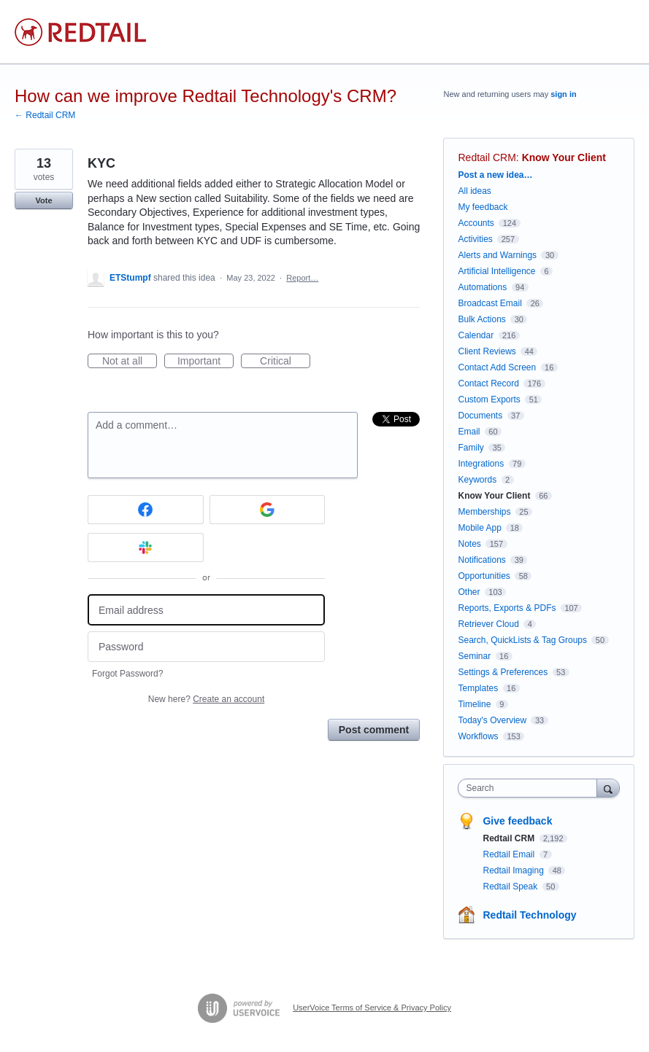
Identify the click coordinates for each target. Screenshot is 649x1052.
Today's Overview (492, 720)
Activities (475, 239)
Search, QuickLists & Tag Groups (522, 640)
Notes (469, 544)
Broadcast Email (489, 303)
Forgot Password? (127, 674)
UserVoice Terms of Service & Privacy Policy (372, 1007)
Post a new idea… (495, 175)
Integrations (481, 464)
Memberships (484, 512)
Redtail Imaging (514, 870)
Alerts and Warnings (497, 255)
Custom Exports (489, 399)
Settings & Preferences (503, 672)
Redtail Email (510, 854)
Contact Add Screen (497, 367)
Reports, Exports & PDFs (507, 608)
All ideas (474, 191)
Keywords (477, 480)
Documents (480, 415)
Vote (43, 200)
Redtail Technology (529, 915)
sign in (563, 94)
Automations (482, 287)
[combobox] (530, 788)
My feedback (482, 207)
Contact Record (488, 383)
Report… (302, 277)
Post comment (374, 730)
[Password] (206, 647)
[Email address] (206, 610)
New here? (206, 699)
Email (469, 431)
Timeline (474, 704)
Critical (285, 361)
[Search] (608, 788)
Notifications (481, 560)
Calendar (476, 335)
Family (470, 448)
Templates (478, 688)
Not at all (129, 361)
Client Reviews (486, 351)
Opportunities (484, 576)
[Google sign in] (268, 509)
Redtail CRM (486, 157)
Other (469, 592)
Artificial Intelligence (496, 271)
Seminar (474, 656)
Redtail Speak (511, 886)
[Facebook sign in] (146, 509)
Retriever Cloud (488, 624)
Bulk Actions (481, 319)
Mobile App (479, 528)
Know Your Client (564, 157)
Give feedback (517, 821)
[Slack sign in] (146, 547)
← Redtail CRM (45, 115)
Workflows (478, 736)
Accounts (476, 223)
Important (205, 361)
